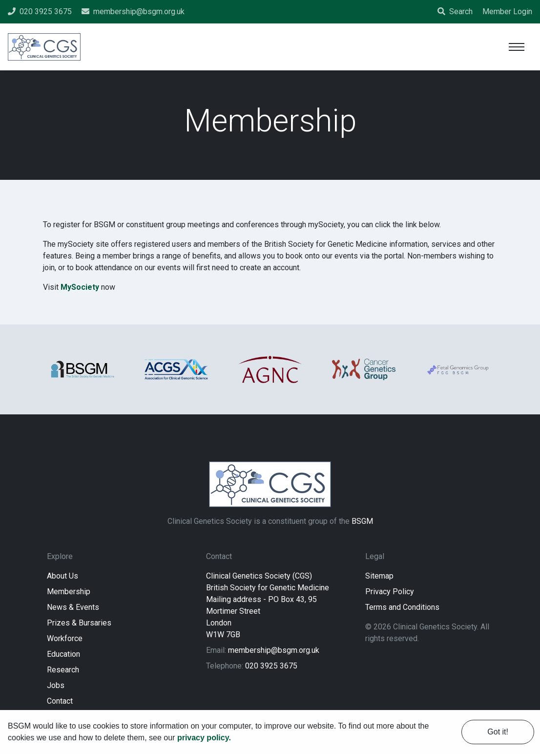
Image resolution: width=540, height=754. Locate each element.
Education (63, 654)
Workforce (65, 638)
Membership (68, 591)
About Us (62, 576)
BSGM (362, 521)
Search (455, 11)
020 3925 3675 (271, 665)
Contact (60, 701)
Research (63, 669)
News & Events (73, 607)
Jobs (55, 685)
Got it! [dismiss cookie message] (497, 732)
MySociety (80, 287)
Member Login (507, 11)
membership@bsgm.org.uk (273, 650)
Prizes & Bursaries (79, 622)
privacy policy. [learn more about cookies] (204, 737)
